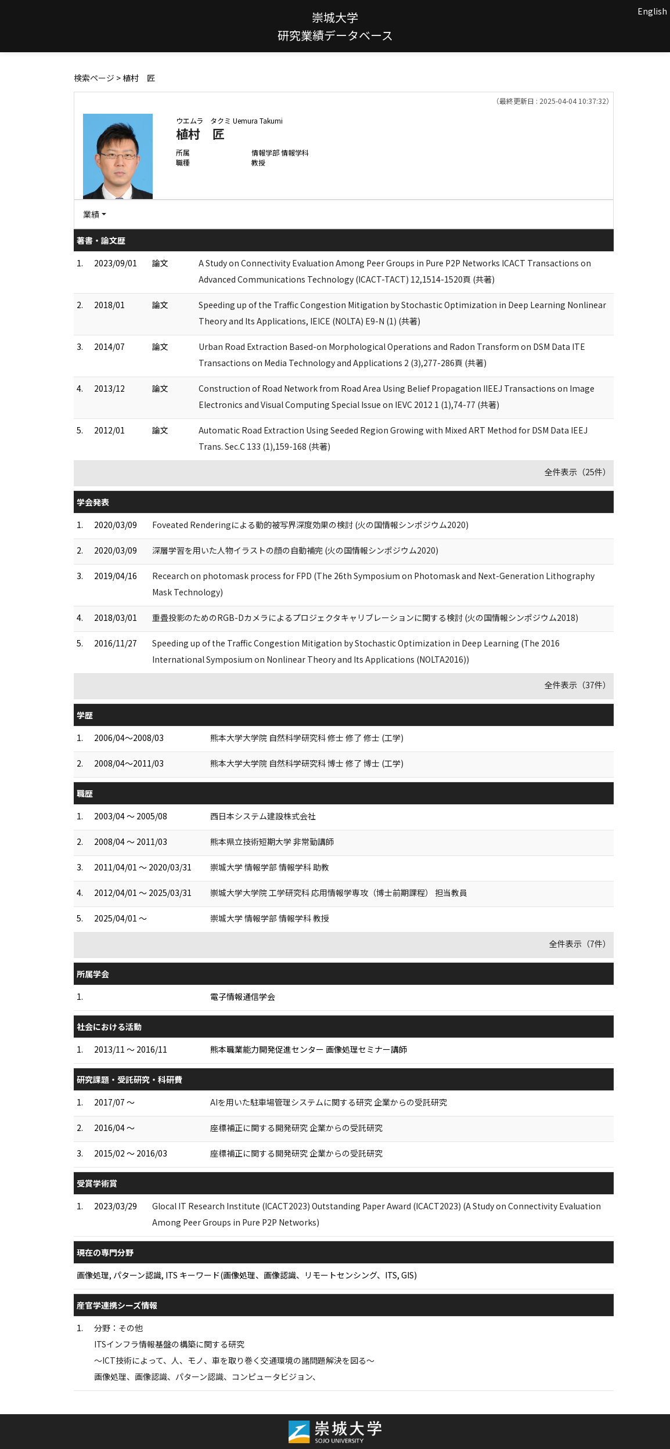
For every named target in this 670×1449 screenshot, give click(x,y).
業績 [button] (91, 214)
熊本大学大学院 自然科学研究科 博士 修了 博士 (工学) (307, 763)
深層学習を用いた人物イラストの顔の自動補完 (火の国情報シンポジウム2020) (295, 550)
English (652, 11)
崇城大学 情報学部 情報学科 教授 (269, 918)
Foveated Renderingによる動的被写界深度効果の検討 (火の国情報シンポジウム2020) (310, 524)
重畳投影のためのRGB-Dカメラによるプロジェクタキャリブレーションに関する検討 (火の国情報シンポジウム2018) (365, 617)
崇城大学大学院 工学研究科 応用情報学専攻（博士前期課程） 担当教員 (338, 892)
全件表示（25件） (578, 472)
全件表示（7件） (580, 943)
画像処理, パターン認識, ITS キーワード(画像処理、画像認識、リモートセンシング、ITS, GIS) (247, 1275)
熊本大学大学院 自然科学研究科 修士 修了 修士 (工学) (307, 737)
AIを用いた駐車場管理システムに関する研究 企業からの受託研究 (328, 1102)
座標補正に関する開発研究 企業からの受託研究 (296, 1127)
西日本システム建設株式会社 (263, 816)
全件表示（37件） (578, 685)
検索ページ (94, 78)
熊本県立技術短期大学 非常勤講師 (272, 841)
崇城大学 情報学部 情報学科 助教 (269, 867)
